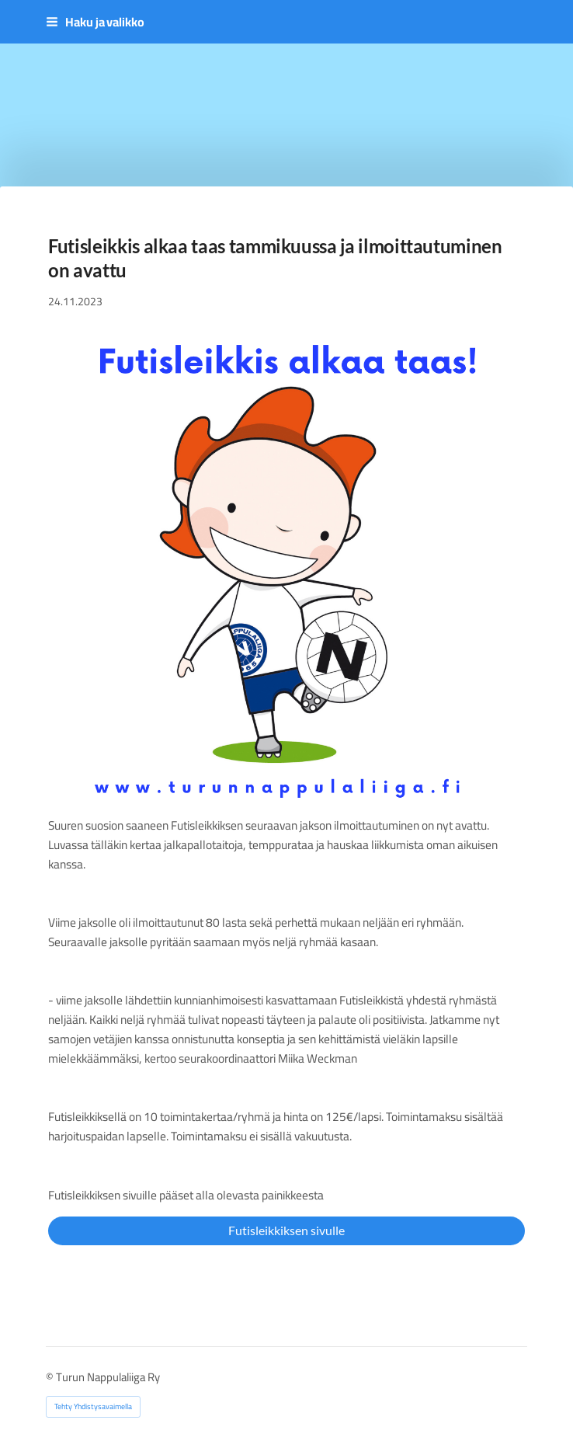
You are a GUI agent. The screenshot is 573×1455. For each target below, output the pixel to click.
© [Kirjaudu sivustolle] (51, 1376)
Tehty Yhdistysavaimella (93, 1406)
